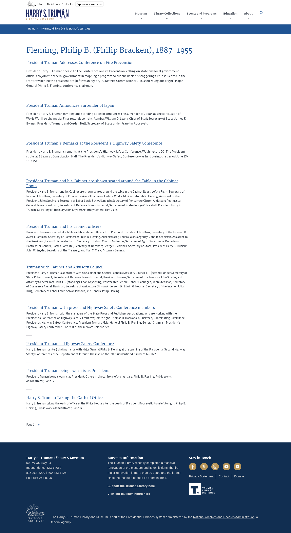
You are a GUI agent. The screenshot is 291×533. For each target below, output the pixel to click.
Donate (239, 476)
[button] (261, 13)
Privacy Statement (201, 476)
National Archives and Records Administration (224, 517)
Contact (224, 476)
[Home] (47, 14)
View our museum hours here (129, 493)
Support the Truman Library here (131, 486)
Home (31, 28)
